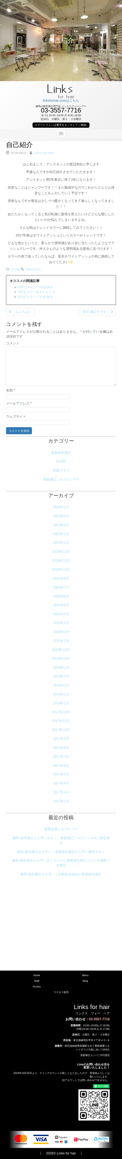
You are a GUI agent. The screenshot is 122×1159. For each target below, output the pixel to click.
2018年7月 (61, 676)
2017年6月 (61, 765)
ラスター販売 (61, 992)
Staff (36, 981)
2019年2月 (61, 667)
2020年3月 (61, 623)
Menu (85, 975)
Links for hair (44, 153)
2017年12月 (61, 712)
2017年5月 (61, 774)
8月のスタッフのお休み (35, 287)
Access (37, 986)
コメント (12, 343)
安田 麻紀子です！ (97, 312)
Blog (85, 981)
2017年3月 (61, 792)
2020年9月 (61, 578)
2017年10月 (61, 730)
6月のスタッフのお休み (35, 296)
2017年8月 (61, 748)
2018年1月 (61, 703)
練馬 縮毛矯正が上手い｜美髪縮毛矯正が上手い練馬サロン (61, 851)
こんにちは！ (20, 312)
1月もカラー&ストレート (36, 292)
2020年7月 (61, 587)
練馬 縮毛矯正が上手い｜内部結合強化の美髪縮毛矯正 (60, 874)
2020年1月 (61, 641)
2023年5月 (61, 516)
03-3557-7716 (99, 1019)
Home (36, 975)
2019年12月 (61, 650)
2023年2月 (61, 534)
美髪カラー (61, 470)
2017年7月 (61, 756)
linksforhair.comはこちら (61, 100)
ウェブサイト (16, 416)
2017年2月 (61, 801)
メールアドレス (19, 403)
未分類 (15, 269)
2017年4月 (61, 783)
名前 (10, 390)
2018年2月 (61, 694)
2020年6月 (61, 596)
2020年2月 (61, 632)
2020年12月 (61, 551)
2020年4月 (61, 614)
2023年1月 (61, 542)
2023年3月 (61, 525)
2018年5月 (61, 685)
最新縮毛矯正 (61, 452)
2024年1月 (61, 507)
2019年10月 (61, 658)
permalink (32, 269)
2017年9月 (61, 739)
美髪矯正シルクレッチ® (61, 479)
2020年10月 (61, 569)
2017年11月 (61, 721)
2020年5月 (61, 605)
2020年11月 (61, 560)
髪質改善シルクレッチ (61, 829)
